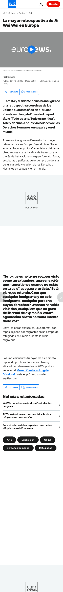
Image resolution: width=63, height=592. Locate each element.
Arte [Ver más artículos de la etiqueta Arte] (9, 439)
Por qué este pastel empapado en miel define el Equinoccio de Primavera (27, 427)
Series (22, 13)
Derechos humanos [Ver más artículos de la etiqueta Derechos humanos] (18, 447)
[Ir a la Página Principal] (12, 4)
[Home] (4, 13)
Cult (30, 13)
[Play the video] (31, 49)
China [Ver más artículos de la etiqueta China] (47, 439)
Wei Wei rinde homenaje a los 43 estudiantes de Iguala (27, 405)
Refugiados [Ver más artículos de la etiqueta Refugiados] (45, 447)
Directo (53, 4)
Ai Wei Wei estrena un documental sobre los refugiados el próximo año (27, 416)
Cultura (11, 13)
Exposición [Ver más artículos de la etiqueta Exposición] (28, 439)
